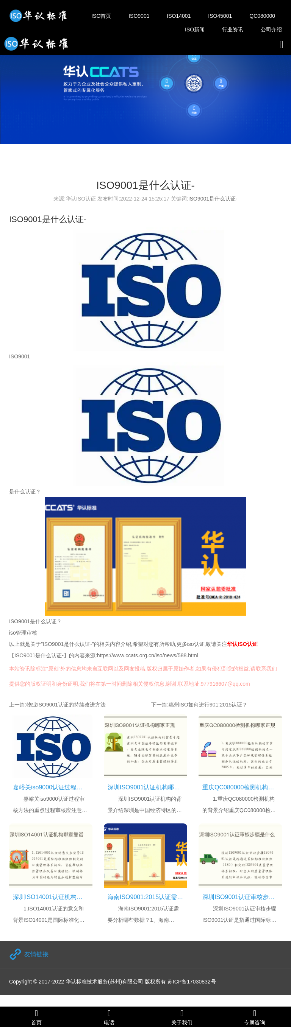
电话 (109, 1016)
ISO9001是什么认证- (213, 199)
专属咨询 (254, 1016)
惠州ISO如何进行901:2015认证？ (208, 705)
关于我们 (182, 1016)
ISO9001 (138, 16)
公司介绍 (271, 29)
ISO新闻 (195, 29)
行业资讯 (232, 29)
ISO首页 (101, 16)
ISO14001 (179, 16)
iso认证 (196, 644)
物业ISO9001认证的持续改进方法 (66, 705)
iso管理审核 (23, 633)
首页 (36, 1016)
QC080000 (262, 16)
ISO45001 (220, 16)
